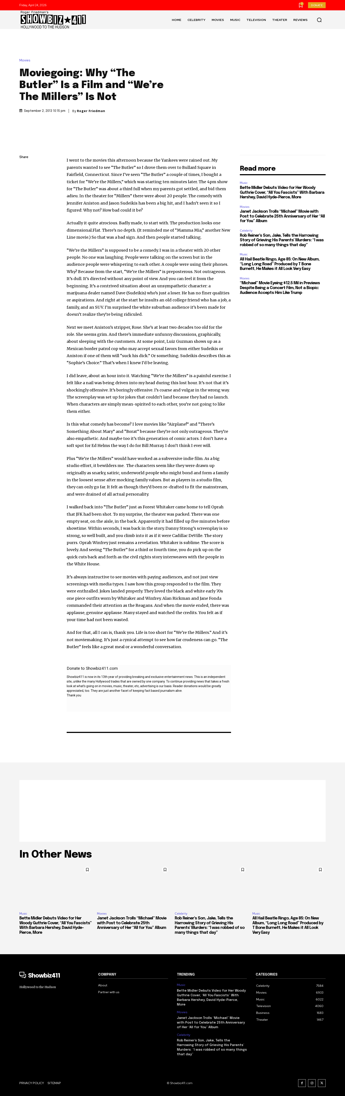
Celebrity (246, 230)
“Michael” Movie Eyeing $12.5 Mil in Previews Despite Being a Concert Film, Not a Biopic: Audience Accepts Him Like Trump (280, 288)
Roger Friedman (91, 111)
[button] (319, 19)
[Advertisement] (172, 811)
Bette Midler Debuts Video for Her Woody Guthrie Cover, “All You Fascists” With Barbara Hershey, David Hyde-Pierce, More (282, 192)
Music (244, 183)
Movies (26, 60)
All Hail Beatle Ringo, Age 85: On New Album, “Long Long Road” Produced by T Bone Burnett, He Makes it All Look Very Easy (279, 264)
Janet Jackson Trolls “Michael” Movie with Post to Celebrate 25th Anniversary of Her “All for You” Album (282, 216)
